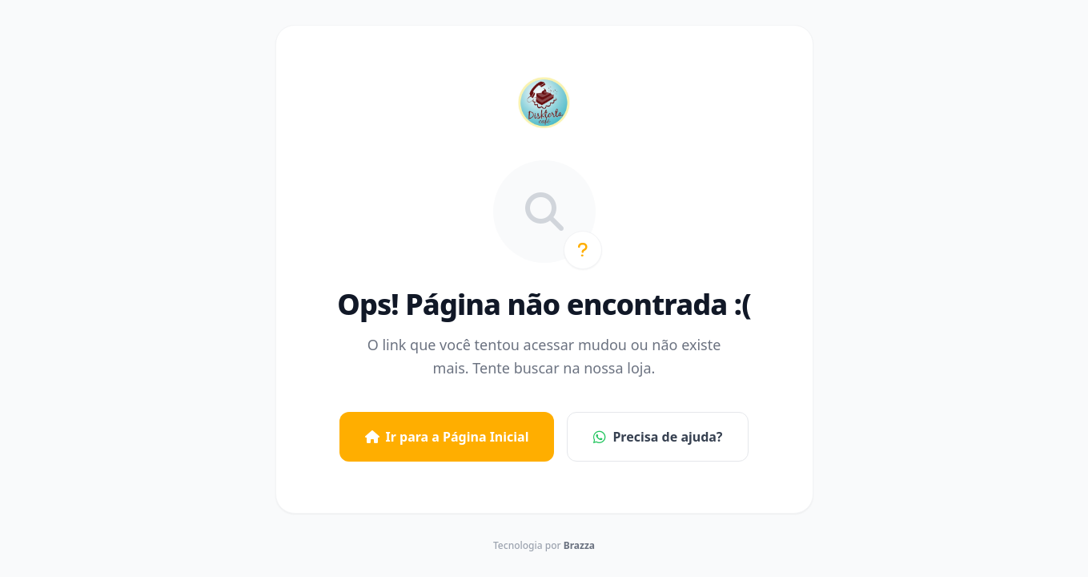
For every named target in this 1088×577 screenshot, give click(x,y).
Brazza (579, 545)
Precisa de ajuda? (657, 437)
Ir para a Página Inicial (447, 437)
